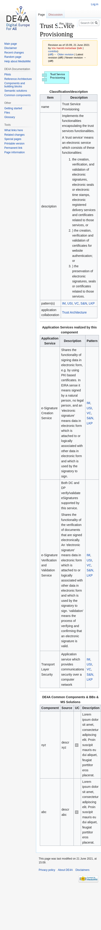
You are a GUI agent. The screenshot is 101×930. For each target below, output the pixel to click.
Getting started (13, 108)
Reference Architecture (18, 79)
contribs (52, 51)
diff (50, 54)
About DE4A (65, 870)
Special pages (12, 139)
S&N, (90, 418)
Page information (14, 152)
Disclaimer (10, 48)
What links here (13, 130)
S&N (84, 303)
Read (54, 23)
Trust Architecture (74, 312)
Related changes (14, 134)
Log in (94, 4)
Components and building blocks (14, 85)
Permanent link (13, 147)
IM (64, 303)
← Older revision (64, 54)
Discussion (55, 14)
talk (80, 47)
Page (41, 14)
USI (69, 303)
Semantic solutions (15, 90)
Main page (10, 43)
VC (76, 303)
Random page (12, 56)
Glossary (9, 117)
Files (7, 112)
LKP (91, 303)
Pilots (7, 74)
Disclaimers (82, 870)
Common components (17, 95)
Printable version (14, 143)
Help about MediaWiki (17, 61)
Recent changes (14, 52)
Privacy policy (47, 870)
